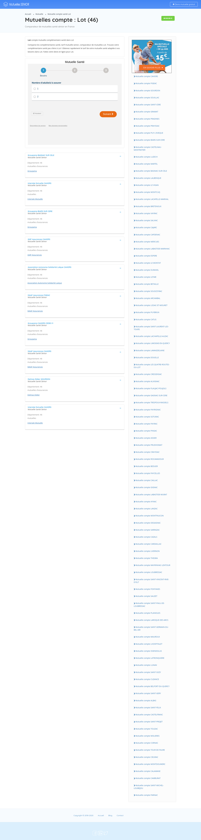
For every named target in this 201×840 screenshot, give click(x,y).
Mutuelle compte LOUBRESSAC (149, 572)
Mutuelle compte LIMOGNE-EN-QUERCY (153, 343)
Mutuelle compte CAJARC (146, 227)
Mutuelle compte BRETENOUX (148, 206)
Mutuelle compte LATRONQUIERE (150, 658)
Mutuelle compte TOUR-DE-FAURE (150, 750)
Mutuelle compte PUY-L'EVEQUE (149, 133)
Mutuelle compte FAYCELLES (148, 473)
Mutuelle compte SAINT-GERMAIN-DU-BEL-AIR (151, 628)
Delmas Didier (34, 386)
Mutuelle (39, 14)
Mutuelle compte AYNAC (146, 501)
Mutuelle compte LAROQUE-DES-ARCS (152, 620)
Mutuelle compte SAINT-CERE (148, 104)
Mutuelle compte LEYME (146, 277)
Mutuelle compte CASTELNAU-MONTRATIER (148, 148)
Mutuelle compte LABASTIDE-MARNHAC (153, 248)
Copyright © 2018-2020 (83, 815)
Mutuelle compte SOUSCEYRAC (149, 291)
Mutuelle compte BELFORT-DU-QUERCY (152, 686)
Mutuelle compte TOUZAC (147, 729)
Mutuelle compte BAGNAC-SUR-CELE (151, 171)
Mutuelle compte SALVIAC (147, 220)
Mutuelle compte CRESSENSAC (149, 374)
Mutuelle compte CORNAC (147, 743)
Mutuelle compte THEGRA (147, 558)
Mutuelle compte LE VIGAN (147, 185)
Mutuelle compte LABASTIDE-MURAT (151, 494)
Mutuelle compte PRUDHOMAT (149, 445)
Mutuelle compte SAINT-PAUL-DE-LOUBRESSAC (149, 604)
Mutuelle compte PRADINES (147, 119)
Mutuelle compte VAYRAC (147, 213)
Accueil (28, 14)
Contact (120, 815)
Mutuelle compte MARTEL (147, 164)
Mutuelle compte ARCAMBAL (148, 298)
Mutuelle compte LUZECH (147, 157)
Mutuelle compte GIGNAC (147, 487)
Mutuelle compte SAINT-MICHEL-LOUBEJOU (149, 786)
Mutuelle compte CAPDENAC (148, 234)
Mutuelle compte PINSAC (146, 430)
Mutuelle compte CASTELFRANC (149, 714)
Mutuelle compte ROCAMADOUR (150, 459)
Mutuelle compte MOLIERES (148, 736)
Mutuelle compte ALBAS (146, 700)
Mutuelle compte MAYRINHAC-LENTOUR (153, 565)
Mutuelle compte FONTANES (148, 589)
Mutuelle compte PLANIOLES (148, 613)
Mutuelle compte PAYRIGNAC (148, 409)
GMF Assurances (35, 246)
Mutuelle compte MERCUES (147, 241)
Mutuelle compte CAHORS (147, 76)
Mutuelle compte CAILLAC (147, 480)
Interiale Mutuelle (35, 190)
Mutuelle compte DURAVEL (147, 270)
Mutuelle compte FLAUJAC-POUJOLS (151, 388)
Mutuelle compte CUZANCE (147, 679)
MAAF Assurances (35, 302)
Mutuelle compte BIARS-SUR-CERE (150, 140)
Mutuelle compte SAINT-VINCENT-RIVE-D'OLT (151, 580)
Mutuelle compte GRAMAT (147, 111)
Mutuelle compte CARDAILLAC (149, 544)
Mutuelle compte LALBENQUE (148, 178)
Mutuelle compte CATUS (146, 319)
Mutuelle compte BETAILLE (147, 284)
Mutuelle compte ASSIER (146, 438)
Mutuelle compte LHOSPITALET (149, 644)
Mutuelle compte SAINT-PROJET (149, 721)
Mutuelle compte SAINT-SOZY (148, 672)
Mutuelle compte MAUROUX (148, 636)
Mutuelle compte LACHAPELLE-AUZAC (152, 336)
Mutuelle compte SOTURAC (147, 416)
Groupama (32, 162)
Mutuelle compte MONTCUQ (148, 192)
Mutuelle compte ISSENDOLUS (149, 651)
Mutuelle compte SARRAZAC (148, 530)
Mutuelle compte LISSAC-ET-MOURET (151, 305)
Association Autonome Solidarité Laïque (45, 274)
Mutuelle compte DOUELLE (147, 357)
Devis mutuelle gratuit (184, 4)
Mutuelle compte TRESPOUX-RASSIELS (152, 402)
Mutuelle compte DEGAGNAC (148, 523)
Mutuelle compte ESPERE (146, 255)
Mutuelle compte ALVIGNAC (148, 381)
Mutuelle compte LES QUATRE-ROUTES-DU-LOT (152, 366)
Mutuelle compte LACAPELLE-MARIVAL (152, 199)
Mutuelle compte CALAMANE (148, 771)
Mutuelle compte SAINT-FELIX (148, 707)
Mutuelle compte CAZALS (146, 537)
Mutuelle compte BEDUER (147, 466)
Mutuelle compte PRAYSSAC (148, 126)
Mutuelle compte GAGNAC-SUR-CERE (151, 395)
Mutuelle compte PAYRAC (147, 423)
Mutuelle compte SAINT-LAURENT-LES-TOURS (151, 328)
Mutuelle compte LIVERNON (148, 551)
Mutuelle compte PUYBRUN (147, 312)
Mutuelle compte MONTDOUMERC (150, 764)
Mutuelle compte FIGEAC (146, 83)
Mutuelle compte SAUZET (146, 596)
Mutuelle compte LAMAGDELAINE (150, 350)
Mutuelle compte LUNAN (146, 665)
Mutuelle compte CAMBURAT (148, 778)
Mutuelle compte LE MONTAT (148, 263)
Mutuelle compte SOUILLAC (147, 97)
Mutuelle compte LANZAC (147, 508)
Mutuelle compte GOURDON (148, 90)
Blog (110, 815)
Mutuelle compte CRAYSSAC (148, 452)
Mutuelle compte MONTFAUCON (150, 515)
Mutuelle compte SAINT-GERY (148, 693)
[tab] (74, 147)
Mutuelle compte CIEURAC (147, 757)
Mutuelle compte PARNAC (147, 795)
